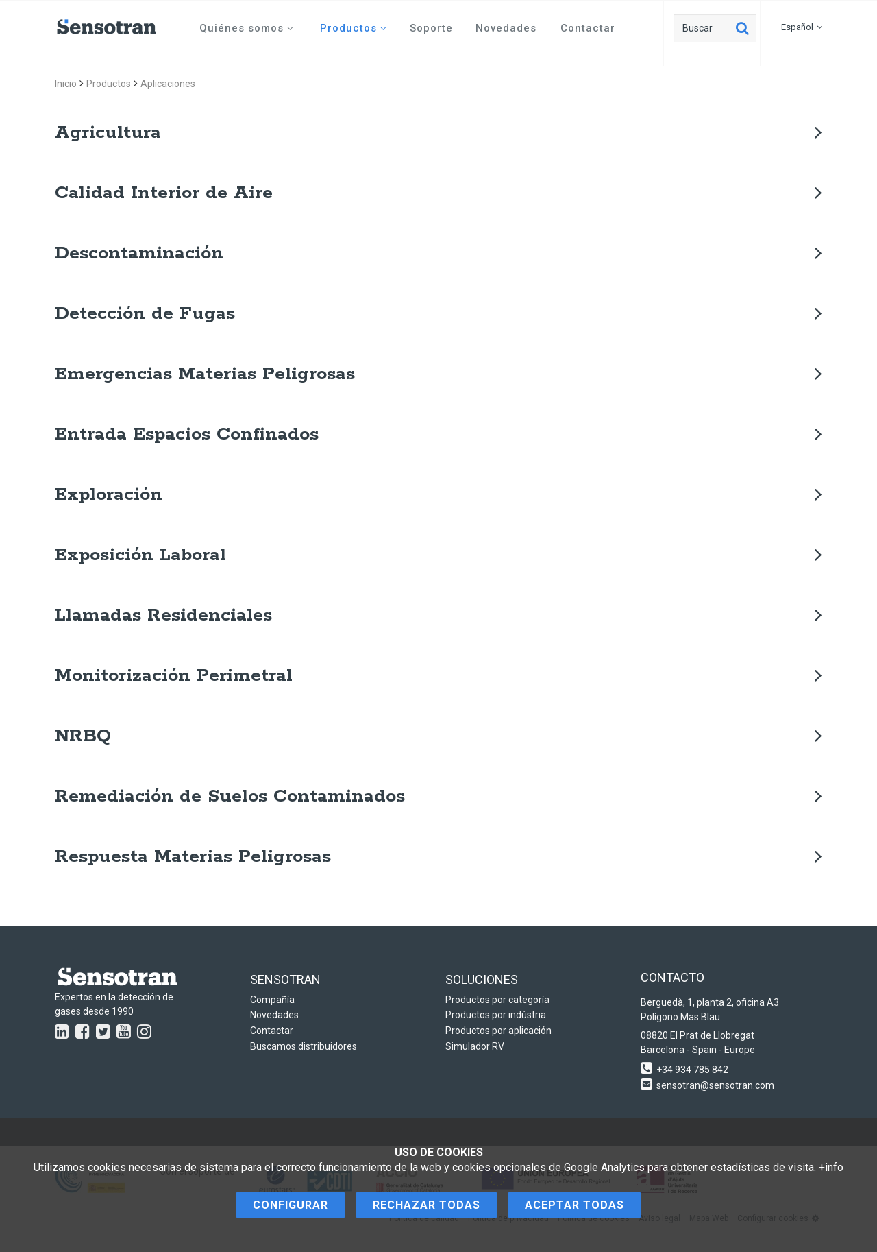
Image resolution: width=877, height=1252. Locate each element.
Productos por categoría (497, 999)
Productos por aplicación (498, 1030)
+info (831, 1167)
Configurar (290, 1205)
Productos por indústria (495, 1014)
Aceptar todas (574, 1205)
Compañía (272, 999)
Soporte (431, 28)
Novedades (505, 28)
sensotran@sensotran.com (715, 1085)
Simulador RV (474, 1046)
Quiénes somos (246, 28)
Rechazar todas (426, 1205)
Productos (353, 28)
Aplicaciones (167, 83)
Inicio (66, 83)
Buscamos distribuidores (303, 1046)
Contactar (587, 28)
